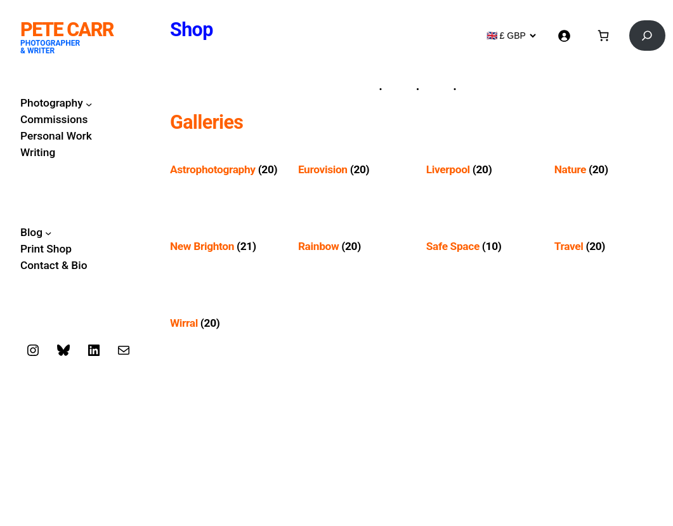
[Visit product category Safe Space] (480, 246)
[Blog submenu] (48, 233)
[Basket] (603, 35)
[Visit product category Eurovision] (352, 170)
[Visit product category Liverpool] (480, 170)
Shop (191, 29)
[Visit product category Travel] (608, 246)
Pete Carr (67, 29)
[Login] (563, 35)
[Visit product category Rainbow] (352, 246)
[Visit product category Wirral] (224, 323)
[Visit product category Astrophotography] (224, 170)
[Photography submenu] (89, 103)
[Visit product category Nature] (608, 170)
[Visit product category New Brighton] (224, 246)
